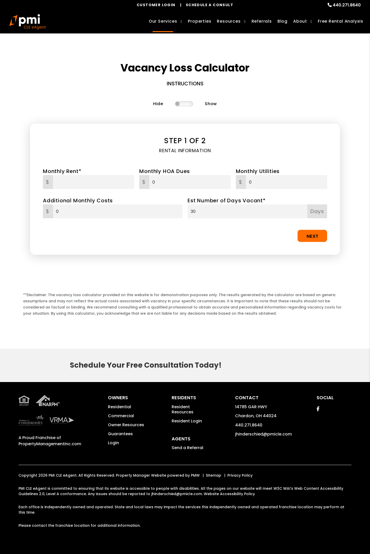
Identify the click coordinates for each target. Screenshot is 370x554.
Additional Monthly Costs (78, 200)
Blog (283, 21)
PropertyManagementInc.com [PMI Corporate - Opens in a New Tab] (49, 444)
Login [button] (113, 443)
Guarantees (120, 434)
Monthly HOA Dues (164, 171)
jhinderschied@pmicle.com (263, 434)
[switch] (184, 104)
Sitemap (213, 475)
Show (211, 104)
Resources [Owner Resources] (228, 21)
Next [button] (312, 236)
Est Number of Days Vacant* (227, 200)
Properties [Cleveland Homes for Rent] (199, 21)
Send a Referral (187, 448)
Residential (119, 407)
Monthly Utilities (258, 171)
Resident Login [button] (187, 421)
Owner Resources (126, 425)
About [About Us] (300, 21)
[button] (318, 408)
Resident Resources (182, 409)
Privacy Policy (240, 475)
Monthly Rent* (62, 171)
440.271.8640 (347, 5)
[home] (27, 22)
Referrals (262, 21)
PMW (195, 475)
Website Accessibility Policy (229, 493)
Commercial (121, 416)
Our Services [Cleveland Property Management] (163, 21)
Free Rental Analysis (340, 21)
